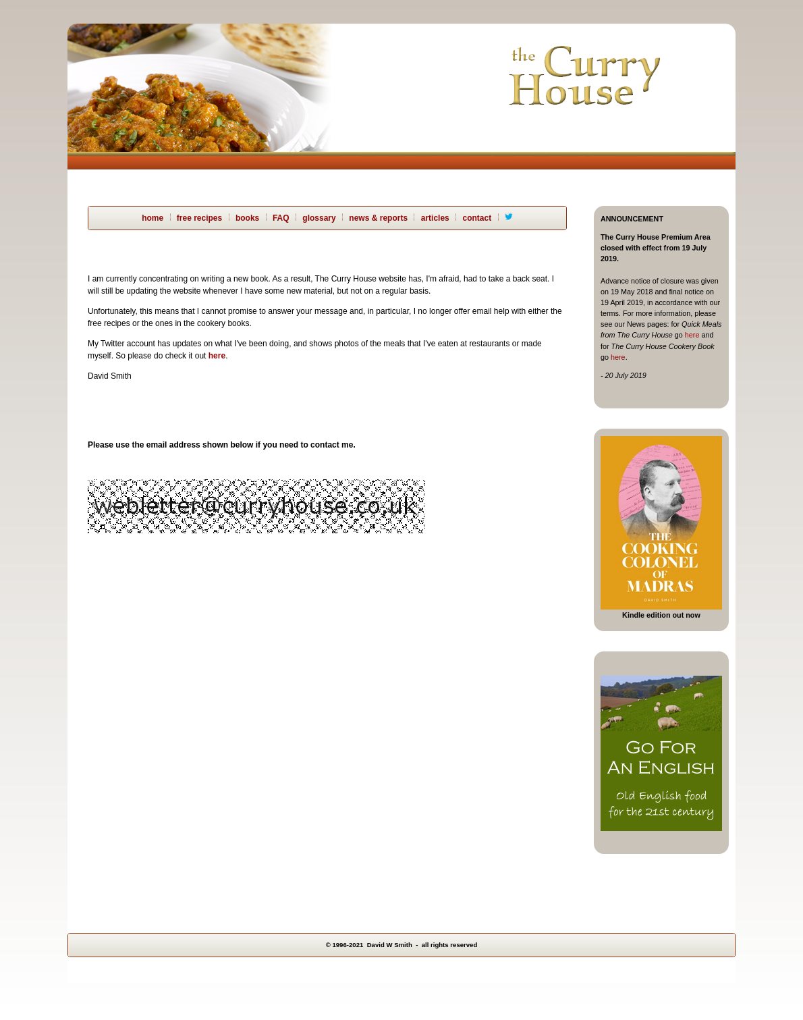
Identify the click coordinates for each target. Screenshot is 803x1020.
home (152, 218)
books (247, 218)
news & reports (378, 218)
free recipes (199, 218)
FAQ (281, 218)
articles (435, 218)
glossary (318, 218)
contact (476, 218)
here (692, 335)
